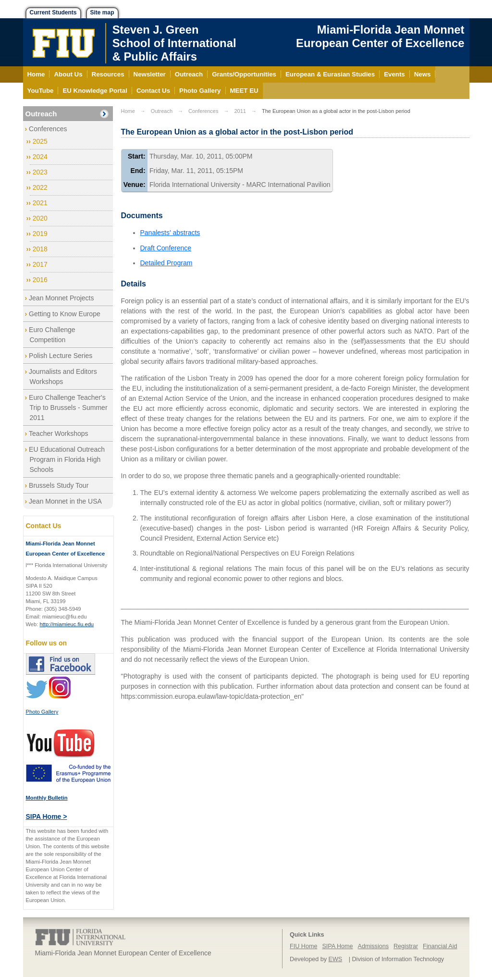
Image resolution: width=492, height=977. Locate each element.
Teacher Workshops (58, 433)
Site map (102, 12)
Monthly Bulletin (47, 798)
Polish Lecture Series (60, 355)
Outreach (41, 114)
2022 (40, 187)
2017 (40, 264)
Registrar (406, 946)
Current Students (53, 12)
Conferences (48, 129)
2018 (40, 249)
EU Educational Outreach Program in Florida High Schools (67, 459)
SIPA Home (337, 946)
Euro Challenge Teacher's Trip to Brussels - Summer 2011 (68, 407)
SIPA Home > (46, 816)
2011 (240, 111)
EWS (336, 959)
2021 (40, 203)
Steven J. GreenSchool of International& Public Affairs (174, 43)
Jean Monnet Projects (61, 298)
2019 (40, 233)
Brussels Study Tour (58, 485)
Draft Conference (166, 248)
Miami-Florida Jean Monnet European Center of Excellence (380, 36)
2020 (40, 218)
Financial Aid (440, 946)
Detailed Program (166, 263)
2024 (40, 157)
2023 (40, 172)
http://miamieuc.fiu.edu (67, 624)
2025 (40, 141)
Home (128, 111)
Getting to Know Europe (64, 314)
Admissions (373, 946)
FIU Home (303, 946)
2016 (40, 280)
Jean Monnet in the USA (65, 501)
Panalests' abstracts (170, 232)
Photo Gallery (42, 712)
